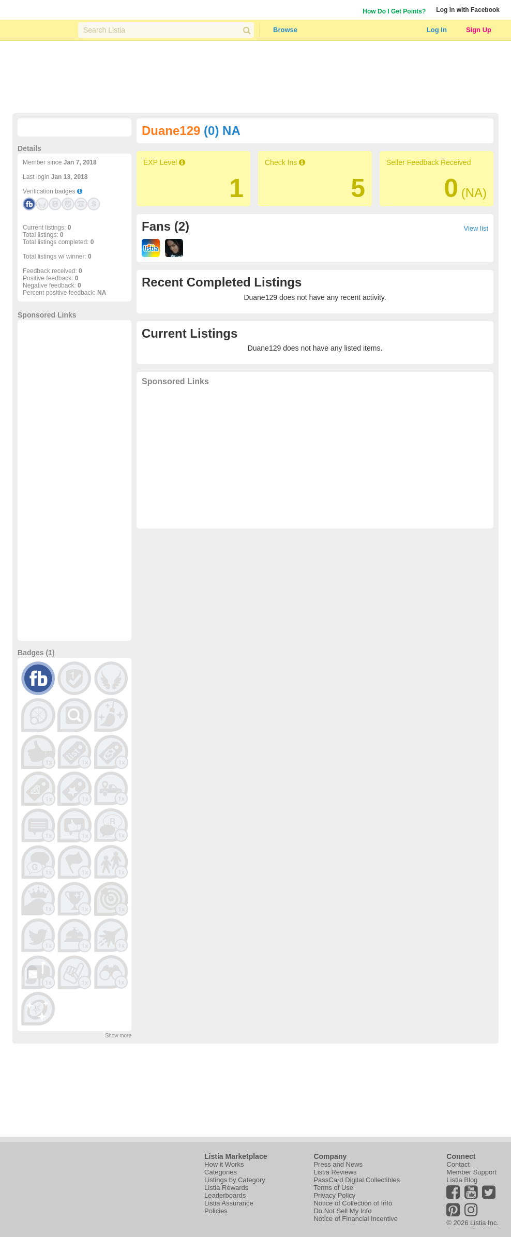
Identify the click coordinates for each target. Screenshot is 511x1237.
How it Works (224, 1164)
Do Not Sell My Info (342, 1211)
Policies (216, 1211)
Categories (220, 1172)
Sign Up (478, 30)
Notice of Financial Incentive (355, 1219)
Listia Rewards (226, 1187)
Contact (458, 1164)
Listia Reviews (334, 1172)
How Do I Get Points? (394, 11)
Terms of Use (333, 1187)
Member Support (471, 1172)
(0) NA (222, 131)
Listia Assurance (228, 1203)
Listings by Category (234, 1180)
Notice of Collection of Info (352, 1203)
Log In (437, 30)
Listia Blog (461, 1180)
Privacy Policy (334, 1195)
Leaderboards (225, 1195)
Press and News (338, 1164)
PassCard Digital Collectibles (356, 1180)
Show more (118, 1035)
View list (476, 228)
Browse (285, 30)
